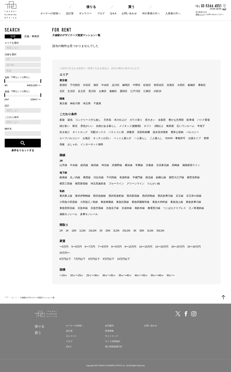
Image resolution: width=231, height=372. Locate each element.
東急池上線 (176, 201)
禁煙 (206, 138)
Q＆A (113, 13)
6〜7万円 (90, 246)
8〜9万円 (116, 246)
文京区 (71, 91)
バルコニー (192, 132)
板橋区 (191, 85)
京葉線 (149, 165)
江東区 (147, 91)
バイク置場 (203, 119)
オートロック (80, 132)
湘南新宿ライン (191, 165)
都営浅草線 (193, 177)
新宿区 (63, 85)
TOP (6, 297)
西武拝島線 (148, 195)
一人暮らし (140, 138)
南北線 (149, 177)
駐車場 (190, 119)
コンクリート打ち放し (88, 119)
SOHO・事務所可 (175, 138)
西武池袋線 (99, 195)
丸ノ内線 (75, 177)
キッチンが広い (102, 138)
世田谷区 (159, 85)
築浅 (70, 119)
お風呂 (86, 138)
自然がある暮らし (106, 125)
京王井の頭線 (193, 195)
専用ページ (200, 14)
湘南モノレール (68, 214)
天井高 (107, 119)
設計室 (70, 13)
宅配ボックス (98, 132)
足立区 (82, 91)
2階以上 (158, 125)
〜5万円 (64, 246)
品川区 (115, 85)
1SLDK (93, 230)
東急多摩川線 (193, 201)
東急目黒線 (122, 201)
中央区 (105, 85)
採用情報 (109, 331)
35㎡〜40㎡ (125, 275)
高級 (62, 144)
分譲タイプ (194, 138)
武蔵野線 (117, 165)
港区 (96, 85)
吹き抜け (65, 132)
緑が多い (65, 125)
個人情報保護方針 (113, 346)
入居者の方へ (172, 13)
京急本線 (83, 208)
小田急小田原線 (68, 201)
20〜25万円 (177, 246)
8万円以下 (94, 258)
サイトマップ (111, 336)
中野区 (136, 85)
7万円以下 (79, 258)
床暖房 (130, 132)
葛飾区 (113, 91)
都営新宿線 (81, 183)
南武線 (95, 165)
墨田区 (123, 91)
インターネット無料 (91, 144)
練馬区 (126, 85)
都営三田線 (66, 183)
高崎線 (175, 165)
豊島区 (202, 85)
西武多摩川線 (165, 195)
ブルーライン (116, 183)
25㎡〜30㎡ (92, 275)
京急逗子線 (112, 208)
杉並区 (147, 85)
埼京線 (105, 165)
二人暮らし (156, 138)
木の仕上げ (120, 119)
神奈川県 (75, 103)
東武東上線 (66, 195)
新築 (62, 119)
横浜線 (128, 165)
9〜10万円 (130, 246)
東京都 (63, 103)
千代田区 (75, 85)
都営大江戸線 (176, 177)
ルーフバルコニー (70, 138)
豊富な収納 (177, 132)
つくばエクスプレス (174, 208)
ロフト (147, 125)
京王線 (179, 195)
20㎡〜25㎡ (76, 275)
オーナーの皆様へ (50, 13)
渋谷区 (87, 85)
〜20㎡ (63, 275)
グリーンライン (135, 183)
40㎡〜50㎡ (141, 275)
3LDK (150, 230)
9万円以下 (108, 258)
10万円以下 (123, 258)
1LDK (82, 230)
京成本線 (127, 208)
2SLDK (126, 230)
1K (67, 230)
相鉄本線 (140, 208)
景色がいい (86, 125)
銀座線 (63, 177)
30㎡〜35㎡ (109, 275)
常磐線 (139, 165)
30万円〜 (65, 252)
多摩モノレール (89, 214)
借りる (91, 7)
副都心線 (161, 177)
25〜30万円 (194, 246)
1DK (74, 230)
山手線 (63, 165)
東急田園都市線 (140, 201)
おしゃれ (72, 144)
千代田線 (111, 177)
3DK (141, 230)
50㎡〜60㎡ (157, 275)
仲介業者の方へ (151, 13)
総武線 (84, 165)
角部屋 (170, 125)
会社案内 (109, 325)
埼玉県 (87, 103)
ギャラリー (85, 13)
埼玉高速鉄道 (98, 183)
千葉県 (97, 103)
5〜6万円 (76, 246)
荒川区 (92, 91)
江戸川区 (135, 91)
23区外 (158, 91)
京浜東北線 (162, 165)
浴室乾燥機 (143, 132)
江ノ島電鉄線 (196, 208)
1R (61, 230)
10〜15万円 (145, 246)
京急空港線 (97, 208)
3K (134, 230)
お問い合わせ (129, 13)
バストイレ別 (116, 132)
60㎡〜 (171, 275)
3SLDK (160, 230)
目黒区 (170, 85)
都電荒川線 (154, 208)
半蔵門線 (137, 177)
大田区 (181, 85)
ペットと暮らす (122, 138)
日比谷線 (98, 177)
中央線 (74, 165)
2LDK (116, 230)
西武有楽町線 (116, 195)
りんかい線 (153, 183)
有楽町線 (124, 177)
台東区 (102, 91)
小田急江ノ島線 (89, 201)
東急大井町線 (159, 201)
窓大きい (150, 119)
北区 (62, 91)
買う (131, 7)
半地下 (201, 125)
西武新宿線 (133, 195)
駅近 (75, 125)
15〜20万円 (161, 246)
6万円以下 (65, 258)
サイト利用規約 (112, 341)
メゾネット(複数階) (130, 125)
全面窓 (162, 119)
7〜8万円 (103, 246)
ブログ (101, 13)
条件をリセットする (22, 150)
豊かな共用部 (176, 119)
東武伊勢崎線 (82, 195)
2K (101, 230)
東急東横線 (107, 201)
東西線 (87, 177)
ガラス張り (136, 119)
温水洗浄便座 (160, 132)
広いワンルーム (185, 125)
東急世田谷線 (67, 208)
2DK (107, 230)
